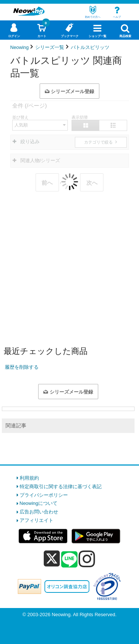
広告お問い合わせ (39, 512)
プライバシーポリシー (44, 495)
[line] (69, 559)
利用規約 (29, 478)
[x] (52, 558)
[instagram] (87, 558)
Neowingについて (39, 503)
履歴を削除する (22, 367)
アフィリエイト (36, 520)
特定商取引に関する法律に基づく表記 (61, 486)
